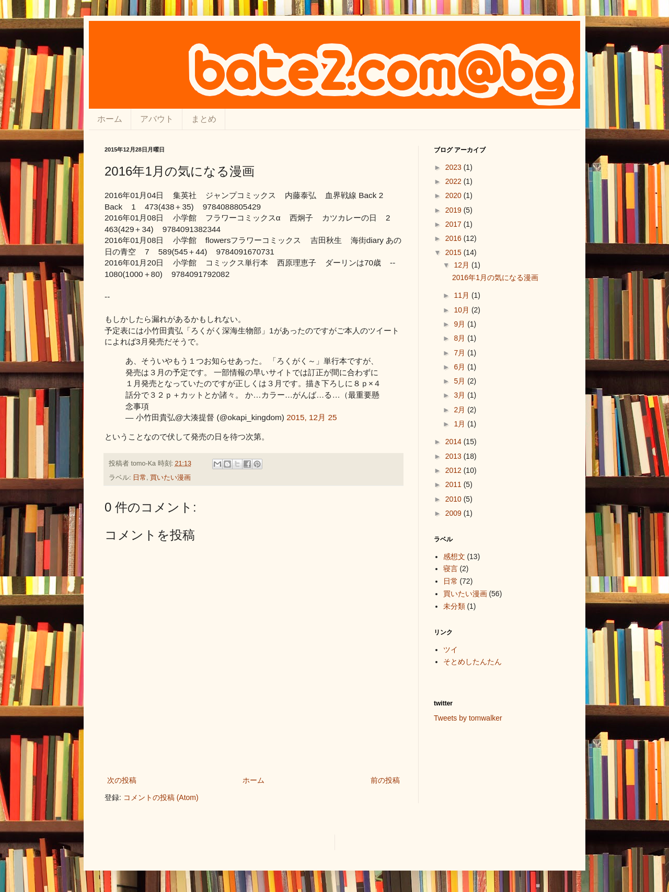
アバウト (157, 118)
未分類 (454, 606)
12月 (462, 265)
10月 (462, 310)
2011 (454, 484)
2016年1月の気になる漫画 (495, 277)
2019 (454, 210)
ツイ (450, 649)
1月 (460, 424)
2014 (454, 441)
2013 (454, 456)
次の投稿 (121, 780)
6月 (460, 367)
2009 (454, 513)
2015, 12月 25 (311, 417)
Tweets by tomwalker (468, 718)
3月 (460, 395)
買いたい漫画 (170, 477)
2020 (454, 195)
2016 (454, 238)
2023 (454, 167)
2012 (454, 470)
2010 (454, 499)
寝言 (450, 568)
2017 (454, 224)
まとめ (203, 118)
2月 (460, 410)
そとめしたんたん (472, 661)
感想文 (454, 556)
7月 (460, 353)
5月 (460, 381)
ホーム (109, 118)
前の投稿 (385, 780)
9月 (460, 324)
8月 (460, 338)
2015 (454, 252)
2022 (454, 181)
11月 (462, 295)
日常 (139, 477)
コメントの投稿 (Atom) (161, 797)
